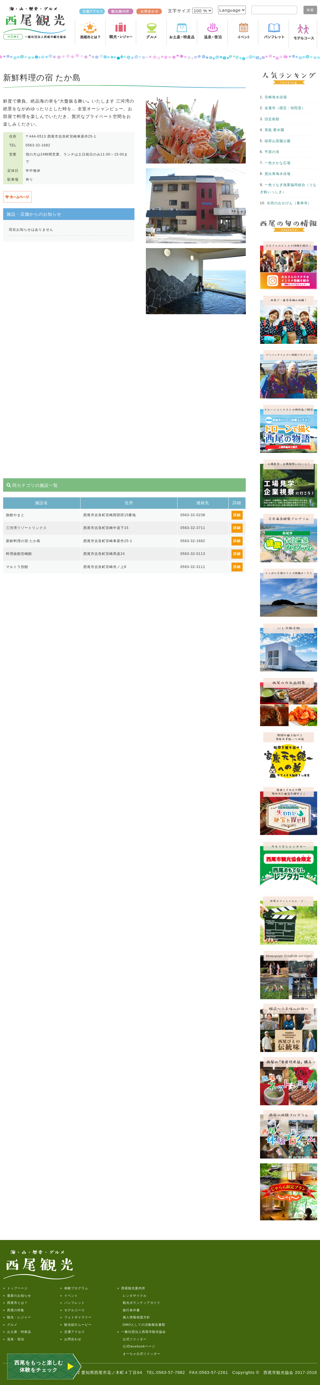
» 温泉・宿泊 (13, 1339)
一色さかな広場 (278, 163)
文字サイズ (180, 10)
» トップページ (15, 1288)
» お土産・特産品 (17, 1331)
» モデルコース (72, 1310)
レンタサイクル (132, 1295)
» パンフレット (72, 1302)
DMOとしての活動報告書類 (141, 1324)
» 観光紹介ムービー (76, 1324)
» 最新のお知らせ (17, 1295)
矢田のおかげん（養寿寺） (289, 203)
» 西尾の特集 (13, 1310)
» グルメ (10, 1324)
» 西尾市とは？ (15, 1302)
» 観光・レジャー (17, 1317)
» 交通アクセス (72, 1331)
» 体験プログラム (74, 1288)
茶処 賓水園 (274, 130)
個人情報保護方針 (133, 1317)
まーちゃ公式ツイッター (138, 1353)
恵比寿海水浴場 (278, 174)
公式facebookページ (136, 1346)
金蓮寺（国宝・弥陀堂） (285, 108)
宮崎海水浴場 (276, 97)
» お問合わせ (70, 1339)
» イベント (69, 1295)
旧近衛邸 (272, 119)
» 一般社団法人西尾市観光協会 (141, 1331)
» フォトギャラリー (76, 1317)
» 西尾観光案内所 (131, 1288)
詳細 (237, 515)
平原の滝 (272, 152)
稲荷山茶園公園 (278, 141)
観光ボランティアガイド (138, 1302)
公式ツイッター (132, 1339)
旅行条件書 (128, 1310)
